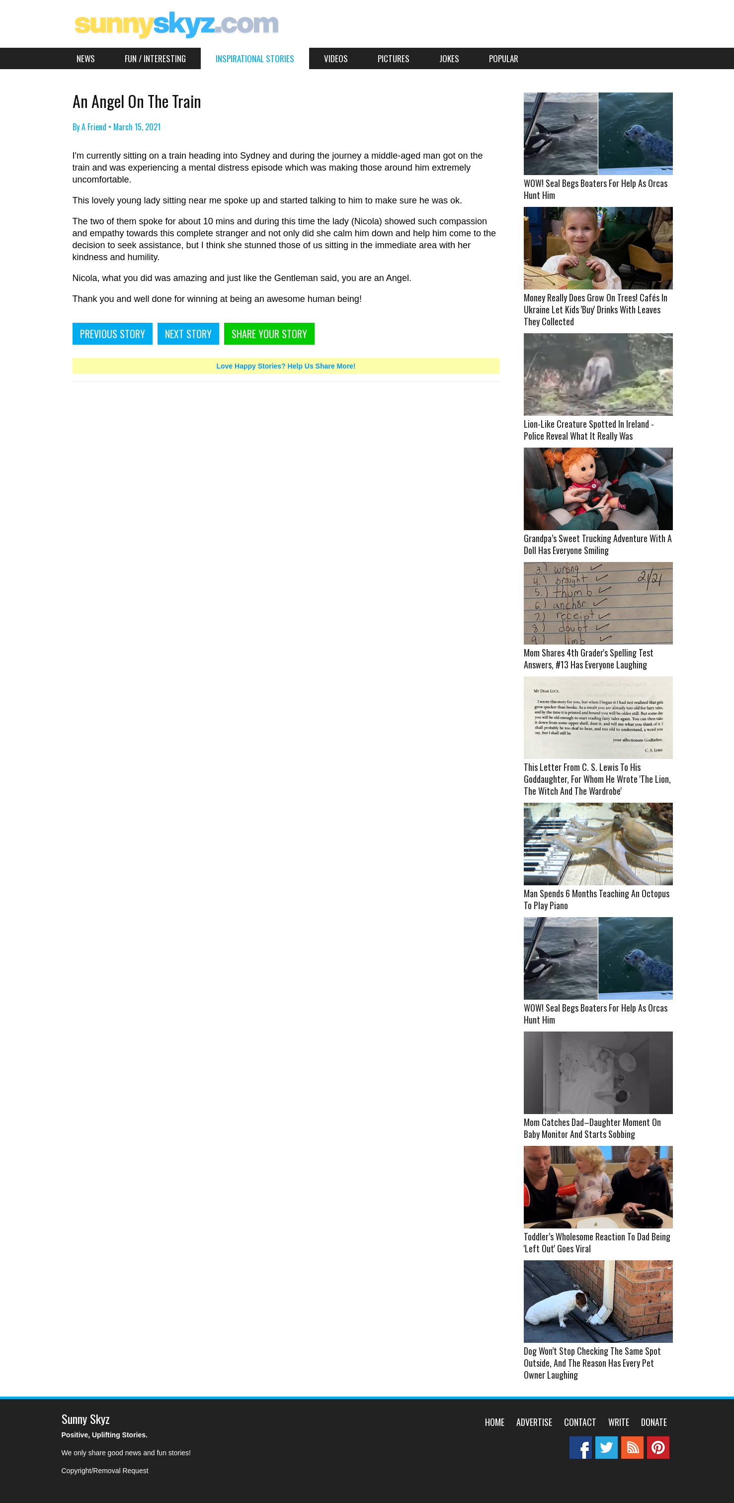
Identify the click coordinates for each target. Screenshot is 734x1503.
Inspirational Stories (255, 58)
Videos (336, 58)
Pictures (393, 58)
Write (618, 1421)
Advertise (534, 1421)
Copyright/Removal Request (105, 1471)
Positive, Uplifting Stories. (105, 1435)
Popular (503, 58)
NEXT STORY (188, 333)
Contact (580, 1421)
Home (494, 1421)
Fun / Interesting (155, 58)
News (86, 58)
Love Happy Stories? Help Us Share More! (285, 366)
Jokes (449, 58)
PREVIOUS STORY (112, 333)
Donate (654, 1421)
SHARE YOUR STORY (269, 333)
